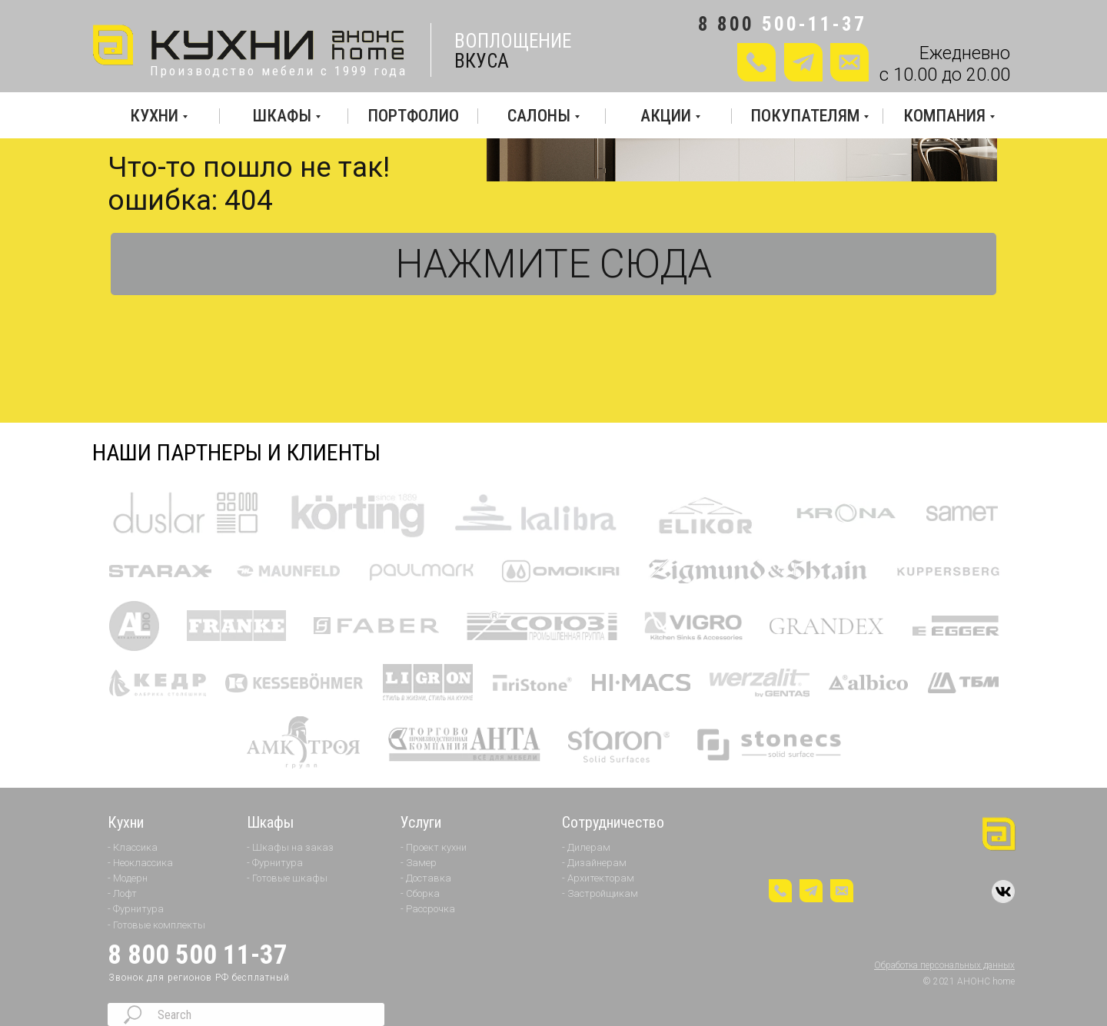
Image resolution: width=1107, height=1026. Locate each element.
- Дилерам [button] (586, 847)
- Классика (133, 847)
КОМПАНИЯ (944, 115)
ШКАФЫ (282, 115)
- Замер (419, 862)
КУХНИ (154, 115)
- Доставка (426, 878)
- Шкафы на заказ (290, 847)
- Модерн (128, 878)
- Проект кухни (434, 847)
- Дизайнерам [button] (594, 862)
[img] (250, 46)
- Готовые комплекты (156, 925)
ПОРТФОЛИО (413, 115)
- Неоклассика (140, 862)
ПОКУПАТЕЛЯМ (804, 115)
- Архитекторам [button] (598, 878)
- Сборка (420, 893)
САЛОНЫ (538, 115)
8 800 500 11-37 (198, 955)
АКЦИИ (665, 115)
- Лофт (122, 893)
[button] (849, 62)
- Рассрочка (428, 909)
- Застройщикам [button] (600, 893)
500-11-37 (814, 24)
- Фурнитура (136, 909)
